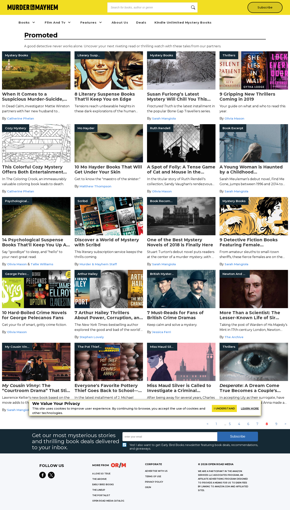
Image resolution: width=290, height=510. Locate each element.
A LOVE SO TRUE (101, 473)
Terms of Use (153, 476)
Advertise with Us (156, 471)
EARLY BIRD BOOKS (103, 484)
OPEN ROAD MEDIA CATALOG (108, 501)
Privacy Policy (154, 482)
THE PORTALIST (101, 495)
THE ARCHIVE (99, 479)
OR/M (148, 487)
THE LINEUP (98, 490)
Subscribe (264, 7)
